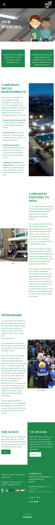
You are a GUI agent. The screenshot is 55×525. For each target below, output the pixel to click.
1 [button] (12, 263)
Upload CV (35, 454)
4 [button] (44, 390)
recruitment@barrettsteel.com (43, 491)
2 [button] (14, 263)
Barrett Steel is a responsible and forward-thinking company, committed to (12, 100)
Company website (35, 497)
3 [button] (42, 390)
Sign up (6, 452)
